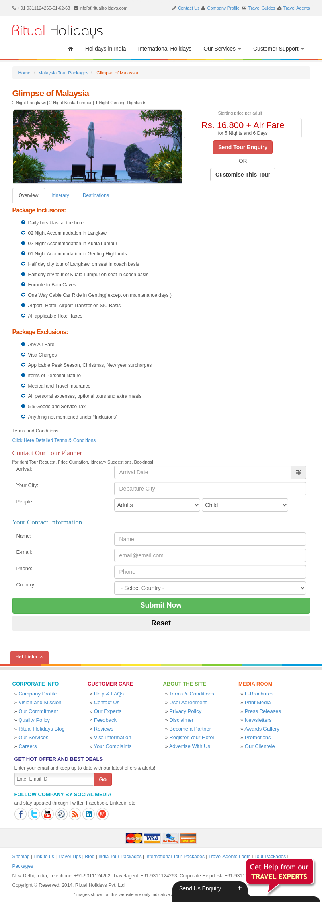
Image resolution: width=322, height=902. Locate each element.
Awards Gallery (261, 729)
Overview (29, 195)
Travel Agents (296, 8)
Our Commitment (38, 711)
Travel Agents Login (230, 856)
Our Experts (107, 711)
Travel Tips (69, 856)
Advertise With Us (189, 746)
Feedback (105, 720)
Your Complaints (113, 746)
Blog (89, 856)
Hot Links (26, 657)
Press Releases (263, 711)
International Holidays (165, 48)
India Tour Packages (120, 856)
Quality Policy (34, 720)
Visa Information (112, 737)
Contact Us (188, 8)
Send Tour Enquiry (242, 147)
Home (24, 72)
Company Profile (223, 8)
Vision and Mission (39, 702)
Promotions (258, 737)
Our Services (222, 48)
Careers (27, 746)
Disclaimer (181, 720)
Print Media (258, 702)
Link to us (43, 856)
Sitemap (21, 856)
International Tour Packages (175, 856)
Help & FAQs (109, 694)
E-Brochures (259, 694)
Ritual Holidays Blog (41, 729)
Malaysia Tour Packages (63, 72)
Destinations (96, 195)
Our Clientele (260, 746)
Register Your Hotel (191, 737)
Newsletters (258, 720)
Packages (22, 866)
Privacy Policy (185, 711)
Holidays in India (105, 48)
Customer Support (278, 48)
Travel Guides (261, 8)
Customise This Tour (242, 174)
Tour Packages (270, 856)
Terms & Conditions (191, 694)
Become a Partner (190, 729)
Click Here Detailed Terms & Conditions (54, 440)
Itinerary (60, 195)
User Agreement (188, 702)
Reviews (103, 729)
